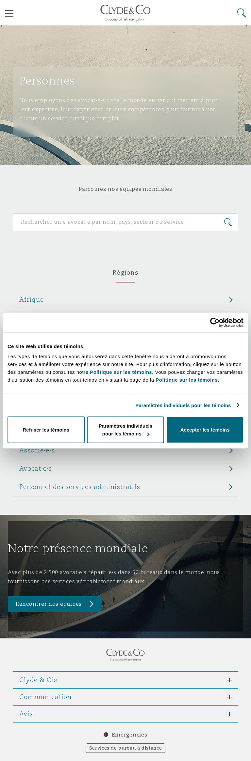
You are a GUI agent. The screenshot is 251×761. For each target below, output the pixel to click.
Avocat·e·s (35, 468)
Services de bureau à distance (125, 748)
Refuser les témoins (46, 430)
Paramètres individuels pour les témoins (183, 405)
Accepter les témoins (205, 430)
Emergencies (129, 734)
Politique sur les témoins (187, 380)
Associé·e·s (36, 450)
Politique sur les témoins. (122, 372)
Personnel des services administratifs (79, 487)
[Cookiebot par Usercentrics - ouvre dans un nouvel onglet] (214, 322)
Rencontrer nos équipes (49, 604)
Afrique (31, 299)
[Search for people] (125, 222)
